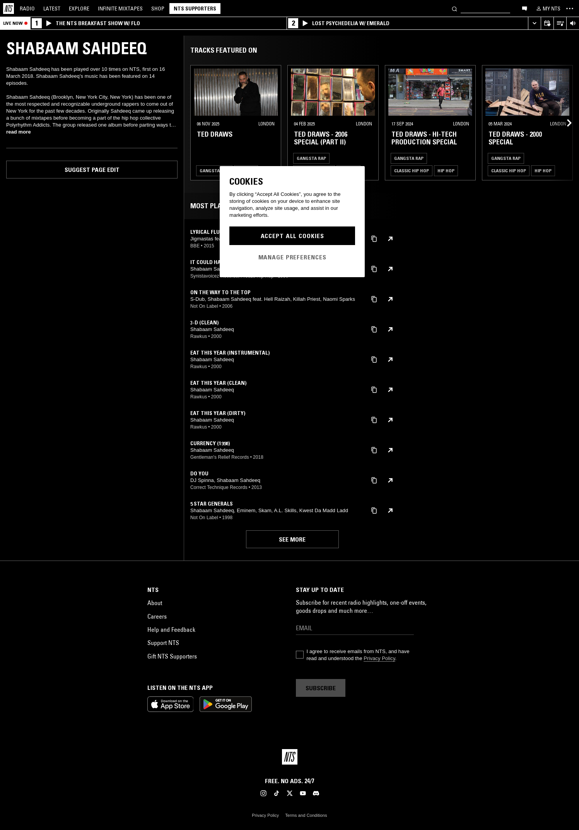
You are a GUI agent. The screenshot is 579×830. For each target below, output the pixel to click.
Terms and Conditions (306, 815)
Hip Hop (445, 170)
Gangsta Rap (214, 170)
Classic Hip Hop (411, 170)
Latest (51, 8)
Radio (27, 8)
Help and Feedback (171, 629)
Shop (157, 8)
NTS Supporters (195, 8)
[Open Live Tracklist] (559, 23)
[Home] (8, 8)
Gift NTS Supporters (172, 656)
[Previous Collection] (564, 122)
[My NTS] (548, 8)
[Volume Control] (572, 23)
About (154, 603)
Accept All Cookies (292, 236)
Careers (157, 616)
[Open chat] (524, 8)
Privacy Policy (379, 658)
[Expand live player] (534, 23)
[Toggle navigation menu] (570, 8)
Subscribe (321, 688)
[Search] (454, 8)
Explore (79, 8)
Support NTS (163, 643)
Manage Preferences (292, 257)
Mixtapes (120, 8)
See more (292, 539)
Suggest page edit (92, 169)
